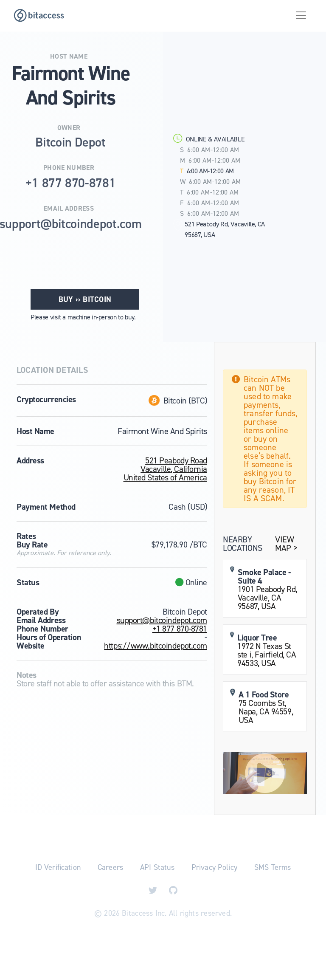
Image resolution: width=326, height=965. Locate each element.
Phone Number (68, 168)
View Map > (286, 543)
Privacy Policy (214, 867)
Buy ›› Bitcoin (85, 299)
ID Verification (58, 867)
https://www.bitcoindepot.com (155, 645)
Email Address (69, 208)
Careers (110, 867)
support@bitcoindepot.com (162, 620)
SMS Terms (272, 867)
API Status (157, 867)
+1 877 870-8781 (179, 628)
